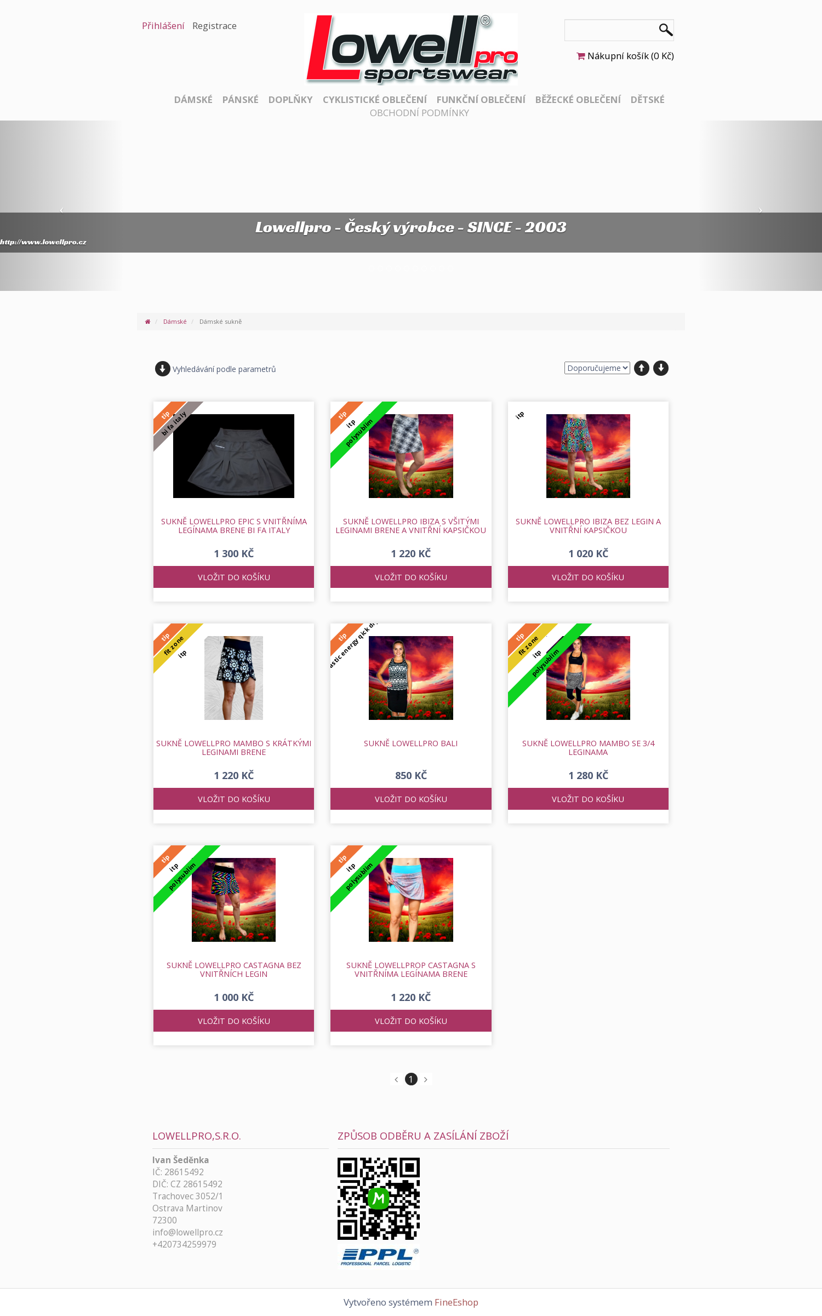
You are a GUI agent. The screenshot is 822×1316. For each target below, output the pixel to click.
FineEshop (456, 1302)
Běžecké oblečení (578, 99)
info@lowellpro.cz (187, 1232)
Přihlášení (163, 25)
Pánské (240, 99)
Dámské (193, 99)
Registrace (214, 25)
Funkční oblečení (481, 99)
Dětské (648, 99)
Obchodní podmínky (419, 112)
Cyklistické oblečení (375, 99)
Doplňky (291, 99)
